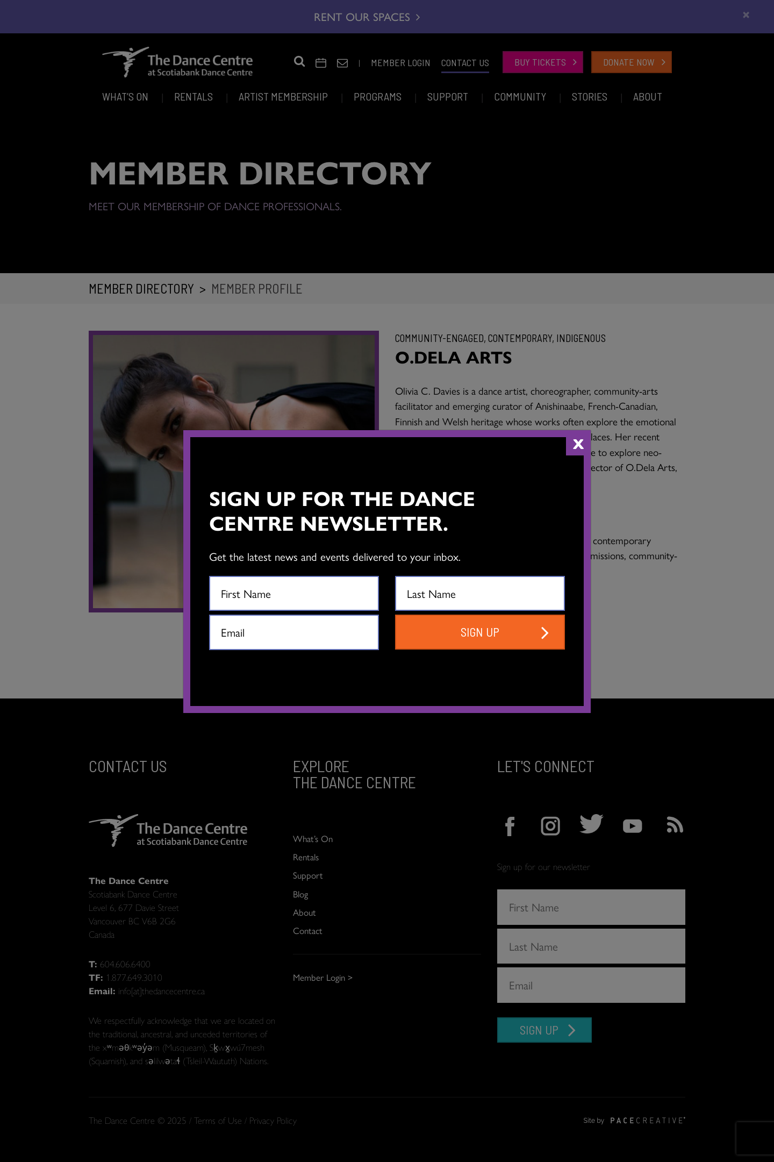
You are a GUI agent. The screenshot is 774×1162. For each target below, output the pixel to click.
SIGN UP (480, 631)
